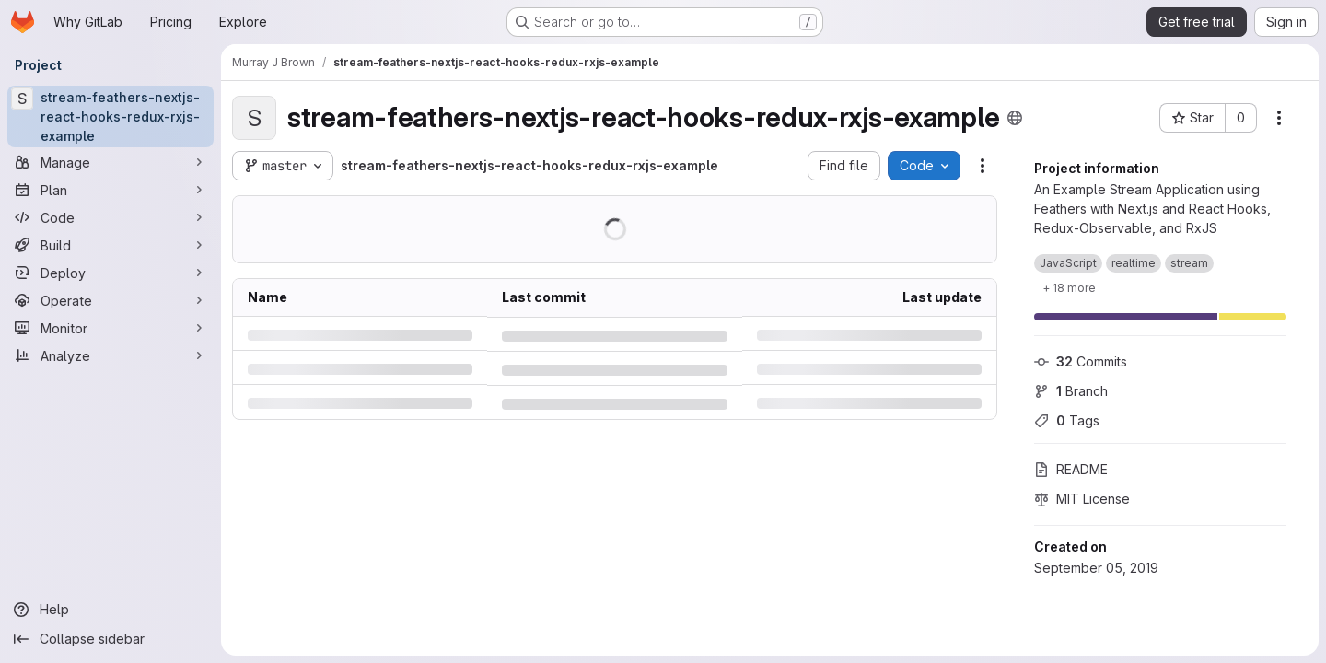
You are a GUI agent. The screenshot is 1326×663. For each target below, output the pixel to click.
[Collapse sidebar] (110, 639)
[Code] (110, 217)
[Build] (110, 245)
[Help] (110, 609)
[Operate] (110, 300)
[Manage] (110, 162)
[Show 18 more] (1069, 287)
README (1071, 469)
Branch (1071, 391)
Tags (1066, 420)
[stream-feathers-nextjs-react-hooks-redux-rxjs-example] (110, 116)
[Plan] (110, 190)
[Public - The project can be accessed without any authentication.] (1014, 117)
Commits (1080, 361)
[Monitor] (110, 328)
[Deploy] (110, 272)
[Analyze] (110, 355)
